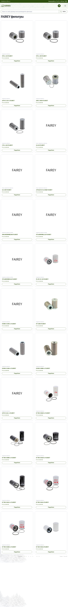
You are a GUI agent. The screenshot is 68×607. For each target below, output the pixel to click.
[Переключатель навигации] (65, 5)
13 (38, 556)
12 (36, 556)
